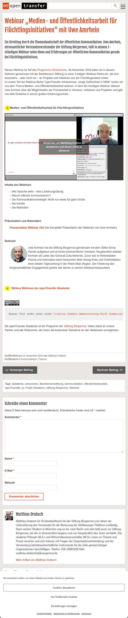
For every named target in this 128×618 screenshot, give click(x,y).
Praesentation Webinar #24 (27, 227)
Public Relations (35, 387)
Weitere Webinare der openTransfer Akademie (41, 288)
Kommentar (13, 417)
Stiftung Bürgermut (75, 326)
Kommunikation (29, 359)
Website (10, 482)
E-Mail (9, 470)
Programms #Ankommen (52, 70)
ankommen (31, 383)
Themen (42, 359)
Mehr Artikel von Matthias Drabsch (36, 559)
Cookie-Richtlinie (44, 613)
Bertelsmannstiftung (51, 383)
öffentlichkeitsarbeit (95, 383)
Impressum (86, 613)
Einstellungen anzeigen (64, 606)
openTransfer (12, 387)
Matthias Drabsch (57, 355)
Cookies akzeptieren (64, 587)
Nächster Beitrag (107, 370)
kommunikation (74, 383)
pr (23, 387)
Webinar (74, 387)
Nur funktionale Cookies (64, 596)
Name (9, 458)
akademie (18, 383)
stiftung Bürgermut (57, 387)
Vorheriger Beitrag (21, 370)
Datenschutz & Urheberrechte (66, 613)
